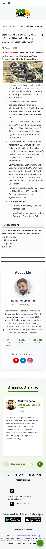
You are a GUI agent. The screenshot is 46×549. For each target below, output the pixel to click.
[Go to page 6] (24, 464)
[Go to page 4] (19, 464)
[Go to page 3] (16, 464)
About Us (20, 475)
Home (4, 26)
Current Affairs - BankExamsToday (27, 536)
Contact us (35, 475)
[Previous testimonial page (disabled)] (6, 464)
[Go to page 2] (14, 464)
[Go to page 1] (12, 464)
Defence (14, 26)
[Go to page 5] (21, 464)
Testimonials (23, 480)
